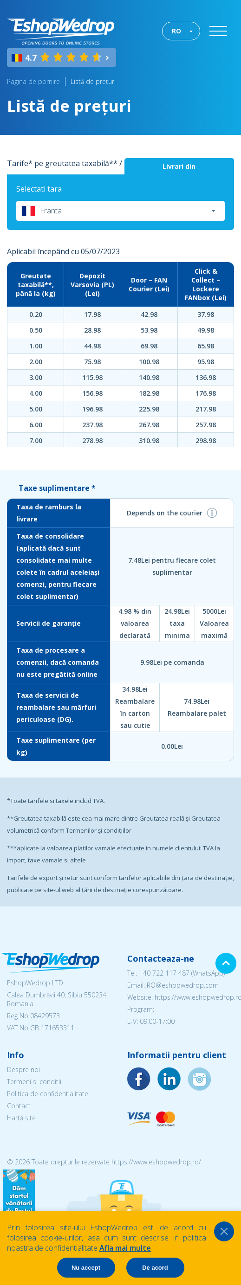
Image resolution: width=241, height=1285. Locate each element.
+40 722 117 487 (164, 973)
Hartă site (21, 1117)
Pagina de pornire (33, 81)
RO (176, 30)
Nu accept (86, 1267)
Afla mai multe (125, 1248)
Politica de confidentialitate (47, 1093)
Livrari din (179, 166)
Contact (19, 1105)
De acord (155, 1267)
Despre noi (23, 1069)
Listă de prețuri (93, 81)
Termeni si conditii (34, 1081)
